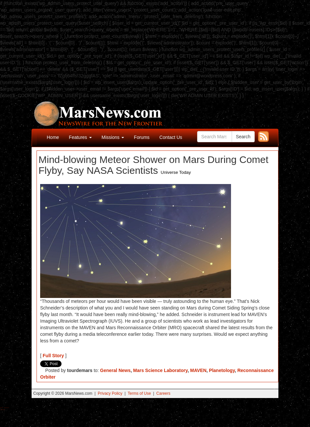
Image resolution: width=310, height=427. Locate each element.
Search (243, 136)
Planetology (222, 370)
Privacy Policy (110, 393)
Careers (163, 393)
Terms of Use (139, 393)
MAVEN (198, 370)
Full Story (53, 355)
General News (115, 370)
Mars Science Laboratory (160, 370)
